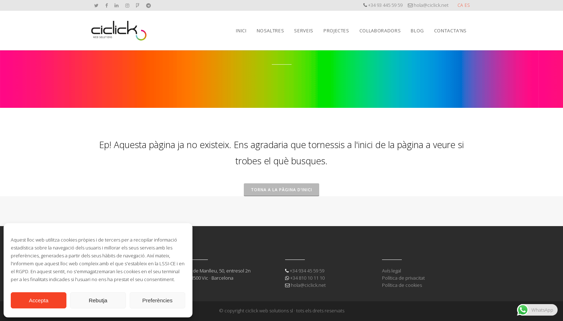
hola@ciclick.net (431, 5)
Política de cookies (402, 285)
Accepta (38, 300)
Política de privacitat (403, 278)
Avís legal (391, 270)
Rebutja (98, 300)
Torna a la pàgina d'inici (281, 189)
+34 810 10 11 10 (307, 278)
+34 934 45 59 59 (307, 270)
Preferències (157, 300)
